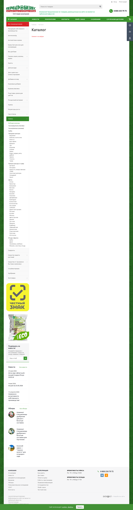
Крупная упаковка (13, 88)
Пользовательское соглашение (18, 485)
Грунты (10, 63)
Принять (80, 507)
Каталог (13, 19)
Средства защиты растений (18, 256)
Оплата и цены (42, 477)
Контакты (65, 19)
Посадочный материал (18, 100)
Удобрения (11, 273)
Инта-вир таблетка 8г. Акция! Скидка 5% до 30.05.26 (16, 375)
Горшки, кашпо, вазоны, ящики (18, 57)
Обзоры (11, 482)
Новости (35, 19)
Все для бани (12, 51)
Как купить (41, 473)
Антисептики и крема (15, 40)
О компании (95, 19)
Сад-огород (18, 114)
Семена (18, 119)
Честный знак (42, 489)
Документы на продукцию (16, 477)
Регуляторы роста (14, 109)
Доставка (41, 475)
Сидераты (11, 250)
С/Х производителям (115, 19)
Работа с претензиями (45, 480)
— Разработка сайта (114, 496)
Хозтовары (18, 278)
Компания (12, 470)
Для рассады (18, 68)
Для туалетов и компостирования (14, 73)
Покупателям (50, 19)
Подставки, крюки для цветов (15, 94)
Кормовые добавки (14, 84)
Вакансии (11, 480)
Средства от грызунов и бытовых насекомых (18, 263)
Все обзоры (23, 408)
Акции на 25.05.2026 (15, 385)
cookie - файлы (67, 507)
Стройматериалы (13, 268)
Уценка (10, 104)
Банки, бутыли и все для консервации (15, 46)
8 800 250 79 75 (120, 11)
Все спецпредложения (18, 24)
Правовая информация (45, 482)
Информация (43, 470)
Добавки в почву (18, 79)
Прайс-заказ (80, 19)
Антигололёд (12, 35)
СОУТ (10, 487)
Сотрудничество (43, 485)
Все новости (23, 367)
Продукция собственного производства (18, 30)
